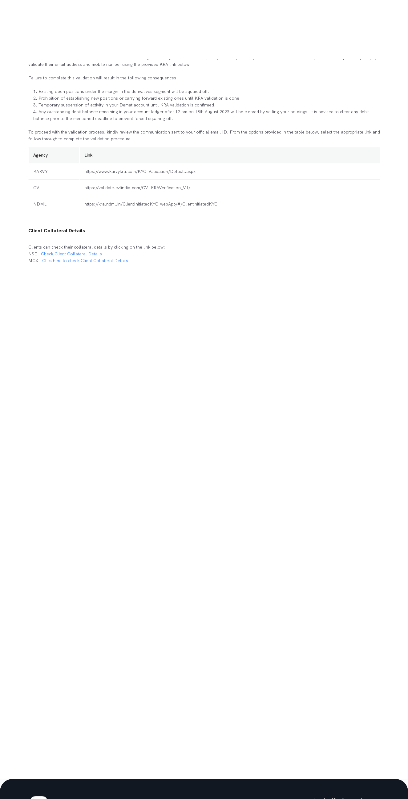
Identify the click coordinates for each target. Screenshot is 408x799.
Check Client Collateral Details (71, 254)
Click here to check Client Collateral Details (85, 260)
